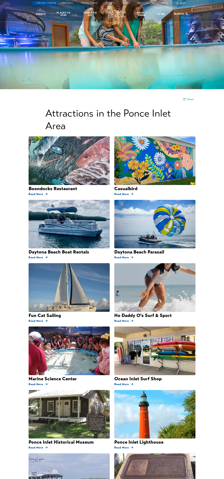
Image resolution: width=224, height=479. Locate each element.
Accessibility (146, 3)
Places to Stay (63, 13)
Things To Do (90, 13)
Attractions (111, 278)
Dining (123, 278)
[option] (112, 44)
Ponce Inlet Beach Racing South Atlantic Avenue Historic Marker (63, 236)
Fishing (133, 278)
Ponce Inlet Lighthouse (138, 199)
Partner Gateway (143, 458)
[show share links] (188, 99)
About (139, 440)
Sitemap (138, 447)
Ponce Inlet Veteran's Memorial (147, 234)
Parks (147, 278)
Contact (138, 444)
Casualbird (125, 140)
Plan (161, 14)
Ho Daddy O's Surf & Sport (143, 170)
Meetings (67, 3)
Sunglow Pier (43, 253)
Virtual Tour (45, 3)
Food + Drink (141, 13)
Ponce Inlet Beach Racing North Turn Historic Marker (153, 216)
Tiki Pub (123, 253)
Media (126, 3)
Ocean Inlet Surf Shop (138, 184)
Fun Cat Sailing (45, 170)
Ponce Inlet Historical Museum (61, 199)
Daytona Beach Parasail (139, 155)
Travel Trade (89, 3)
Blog (165, 3)
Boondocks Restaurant (53, 140)
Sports (110, 3)
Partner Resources (143, 462)
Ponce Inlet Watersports (54, 214)
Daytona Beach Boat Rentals (59, 155)
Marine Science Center (53, 184)
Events (41, 14)
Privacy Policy (141, 451)
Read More (38, 145)
